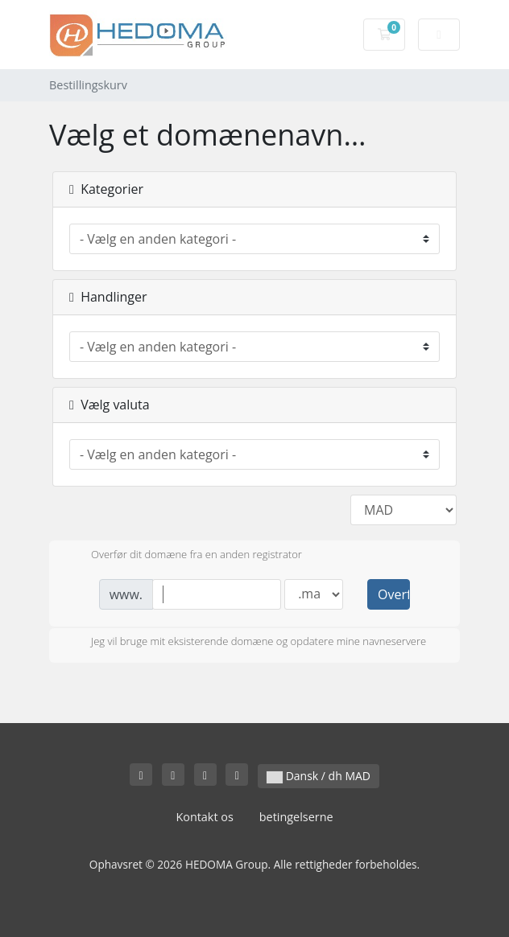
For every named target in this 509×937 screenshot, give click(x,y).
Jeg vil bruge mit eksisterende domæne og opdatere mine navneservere (245, 642)
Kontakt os (204, 816)
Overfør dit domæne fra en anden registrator (183, 556)
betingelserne (296, 816)
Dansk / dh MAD (318, 775)
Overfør (394, 594)
